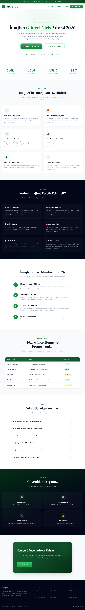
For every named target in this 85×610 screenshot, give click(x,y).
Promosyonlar (55, 597)
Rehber (59, 6)
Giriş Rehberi (37, 594)
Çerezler (77, 606)
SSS (66, 6)
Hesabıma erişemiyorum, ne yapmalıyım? (42, 457)
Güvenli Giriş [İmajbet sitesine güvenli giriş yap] (76, 6)
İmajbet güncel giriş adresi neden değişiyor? (42, 422)
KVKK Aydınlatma (73, 594)
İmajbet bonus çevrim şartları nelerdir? (42, 436)
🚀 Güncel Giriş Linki (31, 46)
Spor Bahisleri (55, 590)
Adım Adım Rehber (54, 46)
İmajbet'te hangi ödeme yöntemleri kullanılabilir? (42, 450)
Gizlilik (72, 606)
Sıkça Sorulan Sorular (39, 597)
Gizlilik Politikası (73, 590)
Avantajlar (51, 6)
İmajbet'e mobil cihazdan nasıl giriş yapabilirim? (42, 429)
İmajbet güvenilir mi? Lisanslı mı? (42, 443)
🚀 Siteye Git (24, 564)
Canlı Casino (54, 594)
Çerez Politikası (73, 597)
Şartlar (81, 606)
